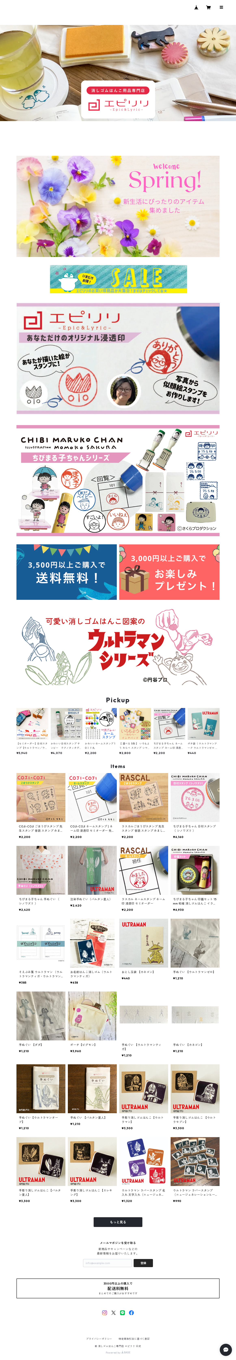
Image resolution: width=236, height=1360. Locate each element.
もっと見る (118, 1222)
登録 (143, 1263)
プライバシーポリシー (99, 1338)
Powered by (118, 1352)
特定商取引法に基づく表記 (134, 1338)
